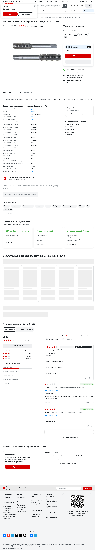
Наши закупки (21, 511)
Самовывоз (35, 508)
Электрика (38, 11)
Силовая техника (48, 11)
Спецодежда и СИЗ (67, 11)
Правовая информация (7, 511)
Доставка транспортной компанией (35, 504)
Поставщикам (21, 505)
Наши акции (21, 497)
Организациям (21, 507)
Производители (8, 508)
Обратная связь (51, 504)
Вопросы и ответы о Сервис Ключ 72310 (24, 446)
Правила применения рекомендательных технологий (9, 516)
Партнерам (20, 509)
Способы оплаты (36, 510)
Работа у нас (50, 512)
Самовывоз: (70, 75)
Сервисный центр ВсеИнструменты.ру (52, 500)
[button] (9, 329)
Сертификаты (7, 506)
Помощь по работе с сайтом (52, 507)
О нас (4, 500)
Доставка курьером (37, 500)
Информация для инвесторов (8, 503)
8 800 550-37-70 (87, 1)
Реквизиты (6, 497)
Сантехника (77, 11)
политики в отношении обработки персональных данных (31, 544)
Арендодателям (52, 517)
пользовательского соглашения (56, 544)
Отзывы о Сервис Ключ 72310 (19, 324)
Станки (57, 11)
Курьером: (69, 80)
